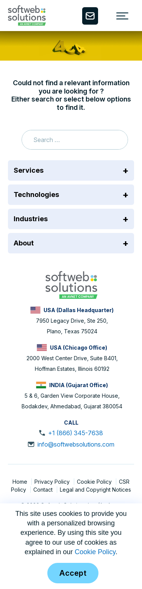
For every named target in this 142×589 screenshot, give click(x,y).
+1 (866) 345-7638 (75, 433)
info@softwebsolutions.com (75, 444)
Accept (72, 573)
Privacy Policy (52, 481)
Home (20, 481)
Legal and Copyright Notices (95, 489)
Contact (43, 489)
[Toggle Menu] (122, 15)
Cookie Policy (95, 481)
